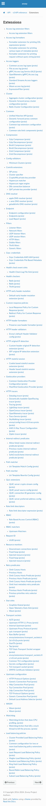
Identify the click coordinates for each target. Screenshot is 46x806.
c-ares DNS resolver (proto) (21, 201)
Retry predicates (13, 565)
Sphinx (15, 799)
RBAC (8, 515)
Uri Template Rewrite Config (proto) (24, 475)
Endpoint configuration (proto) (22, 213)
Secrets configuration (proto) (21, 664)
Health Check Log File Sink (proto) (23, 272)
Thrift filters (14, 245)
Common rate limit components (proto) (26, 131)
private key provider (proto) (23, 189)
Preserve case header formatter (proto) (25, 325)
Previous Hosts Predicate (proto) (23, 579)
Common (10, 111)
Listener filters (15, 228)
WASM (9, 704)
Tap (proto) (13, 646)
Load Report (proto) (17, 219)
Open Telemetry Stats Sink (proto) (23, 608)
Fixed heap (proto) (17, 552)
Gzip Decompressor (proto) (20, 142)
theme (27, 799)
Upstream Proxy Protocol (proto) (23, 629)
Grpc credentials (13, 253)
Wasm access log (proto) (19, 86)
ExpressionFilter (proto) (19, 89)
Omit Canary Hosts (17, 570)
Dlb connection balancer (19, 187)
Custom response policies (17, 303)
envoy (24, 4)
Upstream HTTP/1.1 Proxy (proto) (23, 623)
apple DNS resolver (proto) (20, 198)
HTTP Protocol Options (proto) (22, 679)
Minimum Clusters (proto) (20, 163)
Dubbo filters (14, 243)
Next (38, 782)
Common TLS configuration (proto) (24, 661)
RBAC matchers (13, 527)
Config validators (13, 159)
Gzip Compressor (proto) (19, 139)
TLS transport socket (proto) (21, 667)
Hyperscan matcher (17, 181)
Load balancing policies (16, 733)
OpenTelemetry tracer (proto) (21, 413)
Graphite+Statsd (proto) (19, 605)
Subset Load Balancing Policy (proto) (24, 776)
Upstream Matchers (17, 531)
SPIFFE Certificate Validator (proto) (24, 670)
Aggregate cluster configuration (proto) (25, 98)
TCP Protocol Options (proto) (21, 693)
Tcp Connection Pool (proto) (21, 688)
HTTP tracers (12, 391)
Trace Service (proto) (18, 416)
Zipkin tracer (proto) (17, 434)
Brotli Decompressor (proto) (21, 148)
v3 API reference (20, 13)
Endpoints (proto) (16, 216)
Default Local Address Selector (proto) (25, 699)
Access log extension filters (17, 29)
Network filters (15, 231)
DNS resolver (12, 194)
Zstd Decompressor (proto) (20, 154)
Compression (11, 135)
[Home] (4, 13)
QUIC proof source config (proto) (23, 490)
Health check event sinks (16, 268)
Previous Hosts (15, 573)
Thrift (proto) (14, 287)
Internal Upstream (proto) (20, 626)
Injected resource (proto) (19, 555)
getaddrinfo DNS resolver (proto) (23, 204)
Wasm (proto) (15, 611)
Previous (9, 782)
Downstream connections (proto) (23, 549)
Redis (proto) (14, 281)
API (8, 13)
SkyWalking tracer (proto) (20, 419)
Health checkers (13, 276)
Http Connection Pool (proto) (21, 685)
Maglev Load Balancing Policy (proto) (25, 758)
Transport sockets (13, 615)
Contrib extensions (14, 167)
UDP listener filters (17, 234)
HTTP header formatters (16, 321)
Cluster (9, 94)
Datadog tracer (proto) (18, 396)
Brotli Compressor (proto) (20, 145)
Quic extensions (13, 480)
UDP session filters (17, 237)
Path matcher (12, 462)
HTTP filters (14, 240)
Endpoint (10, 209)
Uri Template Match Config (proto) (24, 467)
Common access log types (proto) (23, 66)
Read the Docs (9, 802)
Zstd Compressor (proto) (19, 151)
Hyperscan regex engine (19, 184)
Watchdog (10, 716)
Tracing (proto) (15, 405)
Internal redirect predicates (17, 439)
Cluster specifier (16, 175)
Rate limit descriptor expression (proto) (26, 511)
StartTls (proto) (15, 643)
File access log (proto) (18, 69)
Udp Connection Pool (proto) (21, 691)
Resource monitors (14, 545)
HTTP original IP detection (17, 341)
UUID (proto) (14, 540)
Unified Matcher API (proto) (21, 116)
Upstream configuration (16, 674)
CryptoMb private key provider (22, 178)
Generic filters (15, 248)
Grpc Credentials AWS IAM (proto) (24, 257)
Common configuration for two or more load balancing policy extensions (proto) (25, 746)
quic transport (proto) (18, 632)
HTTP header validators (16, 329)
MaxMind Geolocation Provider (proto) (26, 387)
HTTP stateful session (15, 359)
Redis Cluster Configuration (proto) (24, 107)
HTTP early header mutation (18, 291)
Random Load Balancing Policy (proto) (25, 761)
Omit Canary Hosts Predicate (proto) (25, 576)
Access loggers (12, 61)
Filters (9, 223)
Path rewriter (12, 471)
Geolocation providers (15, 377)
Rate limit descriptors (15, 506)
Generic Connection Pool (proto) (23, 682)
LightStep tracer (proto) (19, 408)
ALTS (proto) (14, 620)
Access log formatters (15, 38)
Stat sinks (10, 601)
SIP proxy (13, 172)
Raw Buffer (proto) (17, 635)
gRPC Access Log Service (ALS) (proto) (25, 72)
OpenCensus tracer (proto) (20, 411)
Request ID (10, 536)
